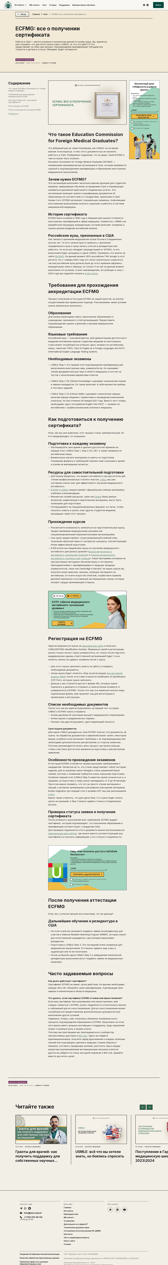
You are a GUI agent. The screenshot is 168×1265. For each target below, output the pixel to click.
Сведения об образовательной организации (39, 1254)
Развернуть (13, 114)
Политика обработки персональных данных (39, 1258)
